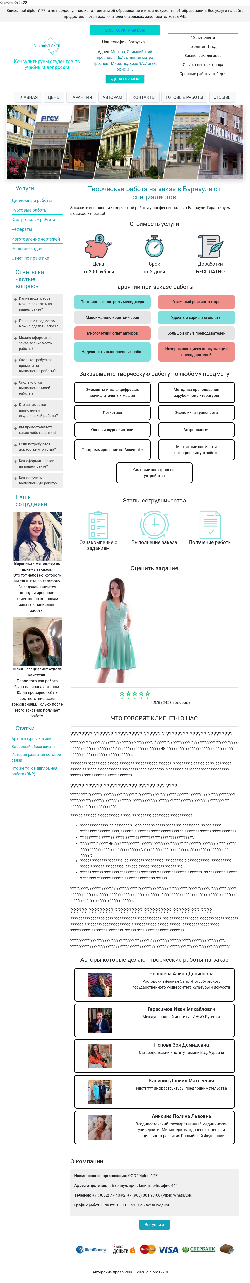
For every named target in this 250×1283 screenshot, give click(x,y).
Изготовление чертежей (36, 239)
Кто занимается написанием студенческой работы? (38, 410)
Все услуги (154, 1224)
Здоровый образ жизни (33, 746)
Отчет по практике (30, 258)
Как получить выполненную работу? (38, 481)
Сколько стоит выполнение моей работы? (34, 388)
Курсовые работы (30, 210)
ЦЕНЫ (54, 97)
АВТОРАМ (112, 97)
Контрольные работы (33, 219)
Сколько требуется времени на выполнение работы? (37, 365)
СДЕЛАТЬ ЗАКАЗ (125, 79)
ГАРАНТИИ (81, 97)
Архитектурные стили (31, 738)
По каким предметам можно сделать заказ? (38, 324)
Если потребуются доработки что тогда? (37, 447)
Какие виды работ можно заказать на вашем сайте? (35, 304)
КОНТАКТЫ (144, 97)
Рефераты (22, 229)
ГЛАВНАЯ (28, 97)
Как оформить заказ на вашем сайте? (36, 464)
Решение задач (27, 248)
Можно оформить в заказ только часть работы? (36, 343)
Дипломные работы (32, 200)
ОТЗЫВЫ (222, 97)
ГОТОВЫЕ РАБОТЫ (184, 97)
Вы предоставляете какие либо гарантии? (38, 430)
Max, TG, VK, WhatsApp (125, 30)
